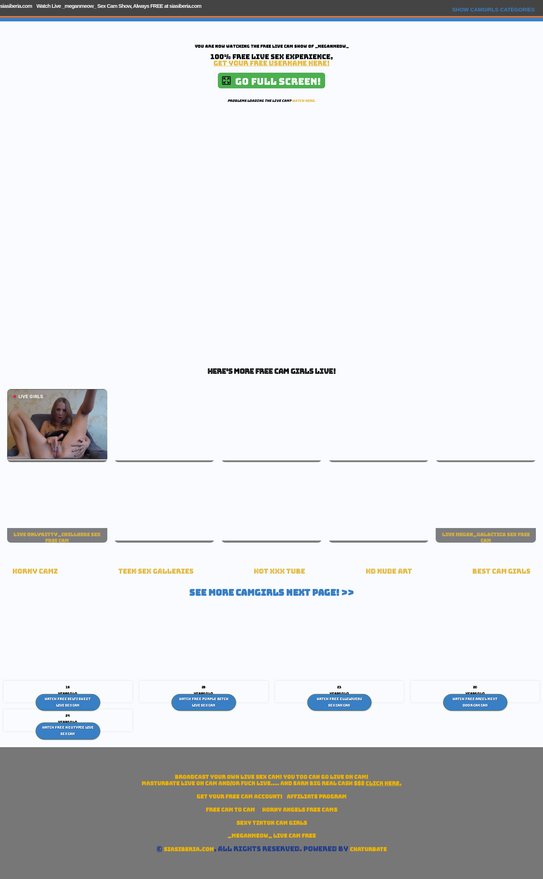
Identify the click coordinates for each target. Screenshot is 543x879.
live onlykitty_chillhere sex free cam (57, 537)
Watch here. (304, 100)
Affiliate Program (317, 796)
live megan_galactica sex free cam (486, 537)
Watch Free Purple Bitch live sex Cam (204, 702)
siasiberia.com (16, 6)
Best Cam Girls (501, 571)
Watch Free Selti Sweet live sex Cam (68, 702)
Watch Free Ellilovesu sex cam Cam (339, 702)
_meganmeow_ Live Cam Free (271, 835)
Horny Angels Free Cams (299, 809)
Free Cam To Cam (230, 809)
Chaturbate (368, 849)
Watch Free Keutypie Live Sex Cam (68, 730)
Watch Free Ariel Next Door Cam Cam (475, 702)
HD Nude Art (389, 571)
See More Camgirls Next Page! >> (271, 592)
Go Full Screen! (271, 81)
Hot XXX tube (279, 571)
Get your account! (239, 796)
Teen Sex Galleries (156, 571)
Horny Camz (35, 571)
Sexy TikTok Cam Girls (271, 822)
